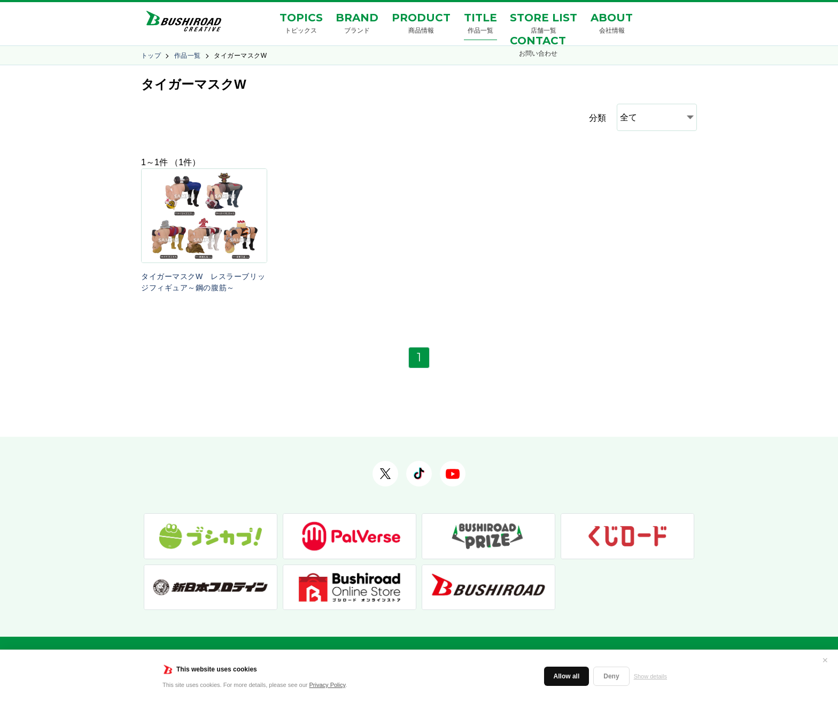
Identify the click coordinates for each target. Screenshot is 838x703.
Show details (650, 676)
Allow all (567, 676)
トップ (151, 55)
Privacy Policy (327, 685)
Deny (611, 676)
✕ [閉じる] (825, 660)
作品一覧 (187, 55)
